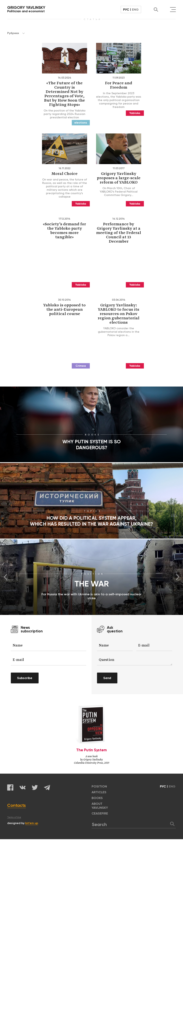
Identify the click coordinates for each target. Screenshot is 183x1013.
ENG (135, 10)
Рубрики (16, 33)
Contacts (16, 805)
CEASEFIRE (100, 813)
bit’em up (31, 823)
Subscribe (24, 678)
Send (107, 678)
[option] (91, 577)
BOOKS (97, 798)
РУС (126, 10)
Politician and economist (26, 9)
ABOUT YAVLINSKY (100, 806)
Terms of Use (14, 817)
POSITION (99, 786)
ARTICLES (99, 792)
